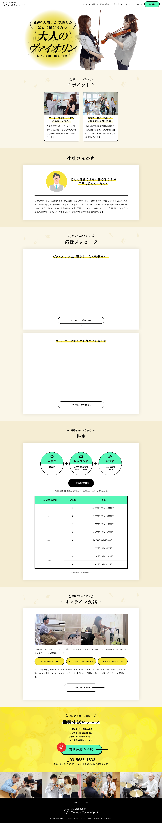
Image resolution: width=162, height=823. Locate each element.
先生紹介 (116, 4)
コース (85, 4)
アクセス (127, 4)
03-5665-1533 (81, 761)
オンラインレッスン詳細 (81, 687)
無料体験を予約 (76, 748)
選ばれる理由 (104, 4)
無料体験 (152, 4)
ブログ (137, 4)
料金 (93, 4)
